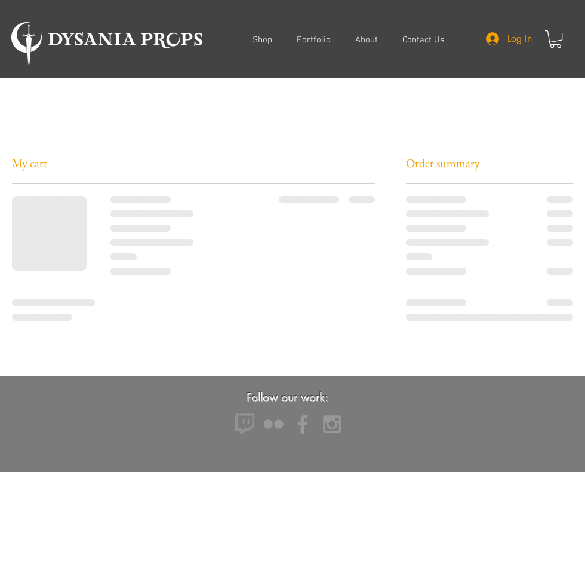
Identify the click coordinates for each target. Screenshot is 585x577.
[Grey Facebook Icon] (302, 424)
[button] (555, 39)
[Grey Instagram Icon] (331, 424)
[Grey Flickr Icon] (273, 424)
